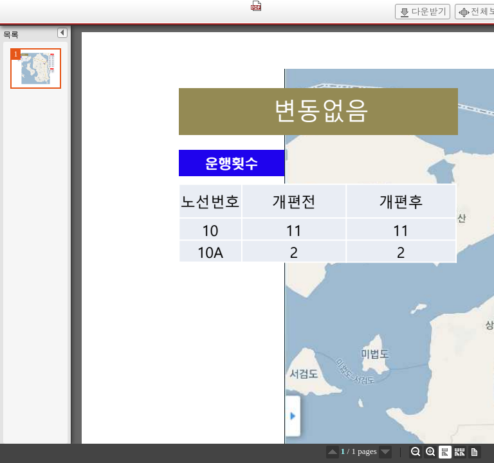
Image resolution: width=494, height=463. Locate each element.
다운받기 (422, 12)
